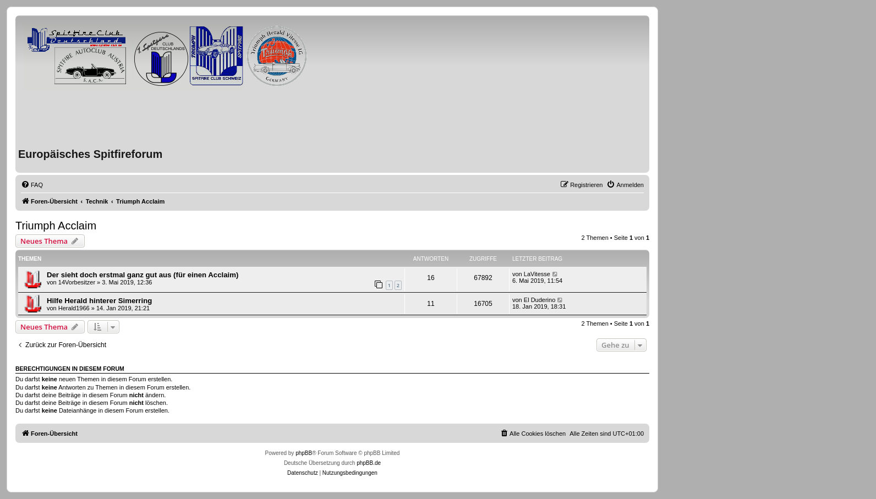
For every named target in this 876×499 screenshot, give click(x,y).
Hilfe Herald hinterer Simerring (99, 301)
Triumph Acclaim (55, 226)
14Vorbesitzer (76, 282)
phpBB (303, 453)
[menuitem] (32, 184)
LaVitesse (537, 274)
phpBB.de (369, 463)
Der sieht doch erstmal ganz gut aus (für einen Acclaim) (142, 275)
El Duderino (539, 300)
